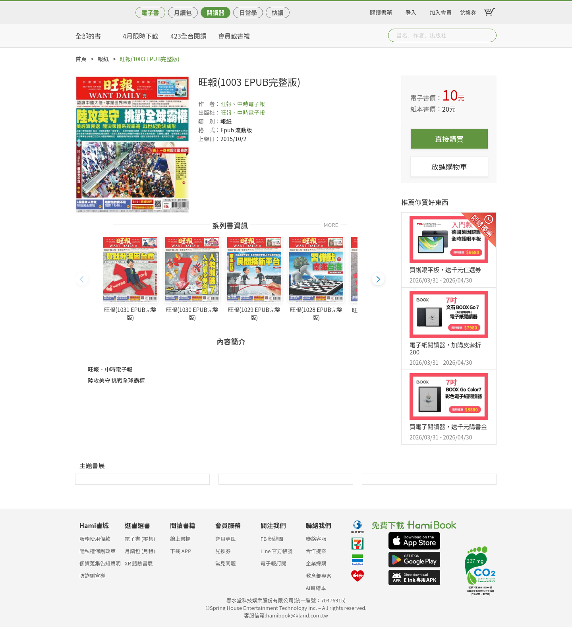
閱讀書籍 (381, 11)
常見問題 (225, 563)
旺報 (226, 104)
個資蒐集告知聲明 (100, 563)
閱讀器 (215, 12)
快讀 (278, 12)
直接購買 (449, 139)
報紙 (103, 59)
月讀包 (183, 12)
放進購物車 (449, 166)
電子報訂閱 (273, 563)
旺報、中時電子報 (242, 112)
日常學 (248, 12)
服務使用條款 (94, 538)
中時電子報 (251, 104)
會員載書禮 (234, 36)
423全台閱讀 (188, 36)
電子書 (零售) (140, 538)
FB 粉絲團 (272, 538)
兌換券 (468, 11)
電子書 (150, 12)
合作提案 (316, 551)
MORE (331, 224)
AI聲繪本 (316, 588)
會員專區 (225, 538)
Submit (489, 35)
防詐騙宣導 (92, 575)
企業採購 (316, 563)
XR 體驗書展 (139, 563)
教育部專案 (319, 575)
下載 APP (180, 551)
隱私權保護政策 (97, 551)
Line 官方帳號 (277, 551)
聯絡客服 (316, 538)
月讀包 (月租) (140, 551)
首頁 (81, 59)
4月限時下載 (140, 36)
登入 (411, 11)
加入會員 (441, 11)
